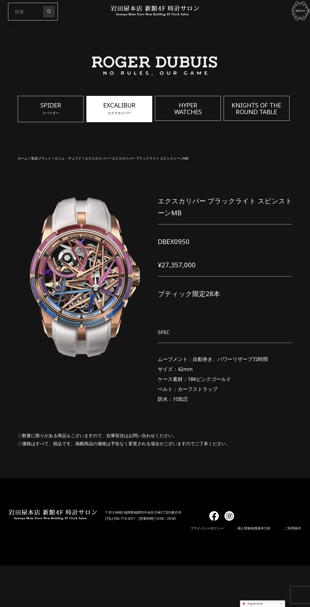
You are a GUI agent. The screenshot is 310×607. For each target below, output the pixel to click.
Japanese (252, 603)
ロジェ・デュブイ (68, 158)
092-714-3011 (124, 518)
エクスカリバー (96, 158)
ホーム (23, 158)
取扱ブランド (41, 158)
